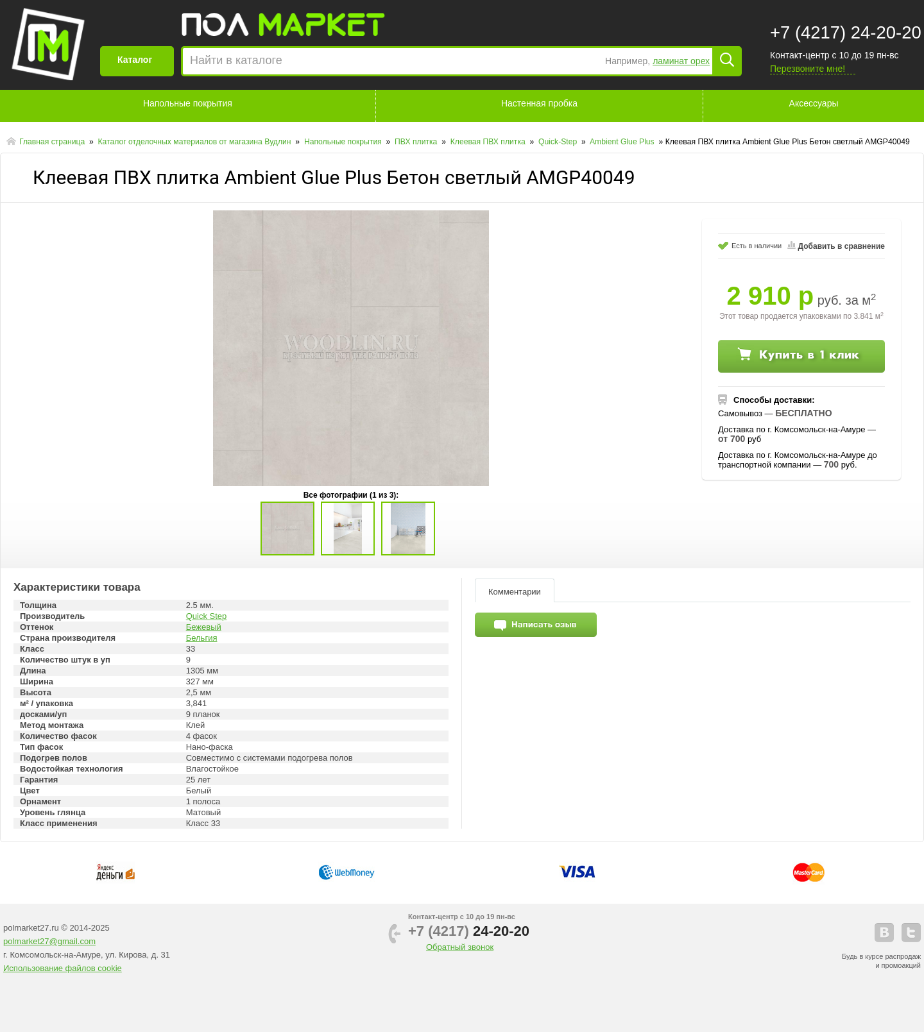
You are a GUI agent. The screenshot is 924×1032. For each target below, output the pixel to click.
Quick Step (206, 616)
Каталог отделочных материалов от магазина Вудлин (195, 141)
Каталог (134, 60)
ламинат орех (681, 61)
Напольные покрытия (187, 103)
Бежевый (203, 627)
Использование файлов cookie (62, 968)
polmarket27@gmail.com (49, 941)
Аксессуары (814, 103)
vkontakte (884, 932)
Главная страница (53, 141)
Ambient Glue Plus (623, 141)
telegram (911, 932)
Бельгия (202, 638)
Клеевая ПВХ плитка (488, 141)
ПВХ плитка (417, 141)
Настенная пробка (539, 103)
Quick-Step (558, 141)
